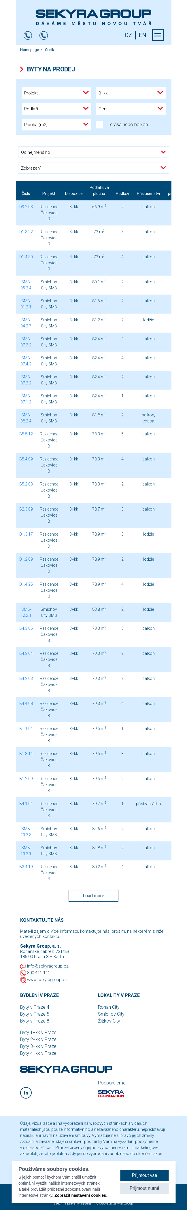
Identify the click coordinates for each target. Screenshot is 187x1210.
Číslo (26, 193)
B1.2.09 (26, 778)
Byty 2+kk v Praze (38, 1039)
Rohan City (109, 1007)
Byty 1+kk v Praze (38, 1032)
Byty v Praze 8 (34, 1021)
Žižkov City (109, 1021)
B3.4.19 (26, 866)
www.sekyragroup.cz (47, 979)
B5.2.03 (26, 484)
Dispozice (74, 193)
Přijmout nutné (144, 1188)
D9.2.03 (26, 206)
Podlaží (122, 193)
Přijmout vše (144, 1175)
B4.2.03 (26, 678)
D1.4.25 (26, 584)
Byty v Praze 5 (34, 1014)
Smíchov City (111, 1014)
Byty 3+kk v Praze (38, 1046)
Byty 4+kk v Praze (38, 1053)
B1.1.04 (26, 728)
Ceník (49, 50)
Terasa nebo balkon (122, 124)
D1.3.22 (26, 232)
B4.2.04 (26, 653)
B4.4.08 (26, 703)
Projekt (48, 193)
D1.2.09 (26, 559)
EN (142, 35)
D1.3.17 (26, 534)
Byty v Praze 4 (34, 1007)
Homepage (29, 50)
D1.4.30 (26, 257)
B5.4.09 (26, 459)
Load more (93, 895)
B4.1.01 (26, 803)
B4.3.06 (26, 628)
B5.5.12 (26, 434)
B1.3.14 (26, 753)
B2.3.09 (26, 509)
